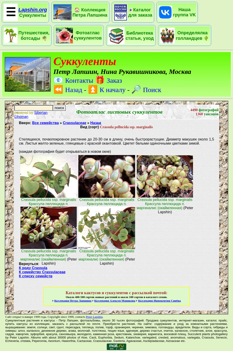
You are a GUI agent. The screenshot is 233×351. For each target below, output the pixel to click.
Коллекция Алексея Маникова (114, 300)
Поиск (146, 89)
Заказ (108, 80)
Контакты (73, 80)
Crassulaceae (74, 123)
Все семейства (45, 123)
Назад (67, 89)
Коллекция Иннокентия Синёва (159, 300)
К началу (107, 89)
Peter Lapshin (94, 316)
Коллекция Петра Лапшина (73, 300)
